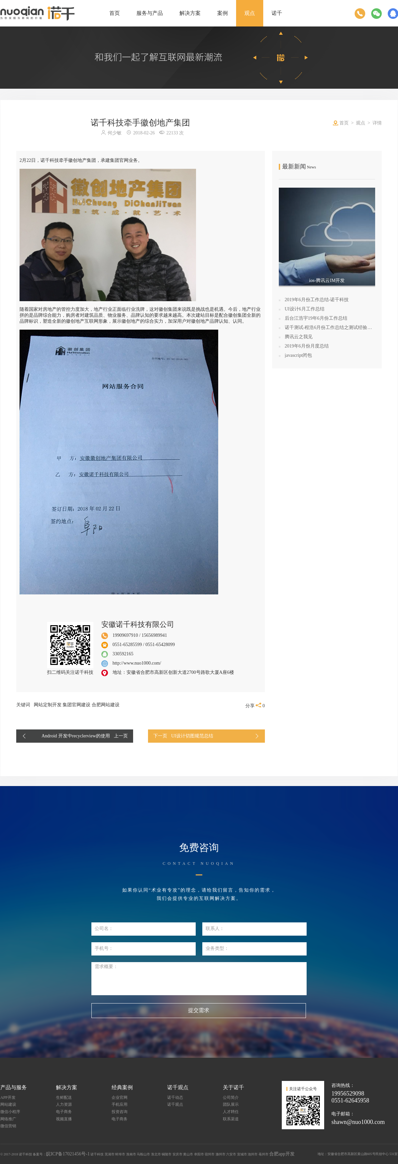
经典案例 (122, 1087)
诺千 (277, 13)
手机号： (104, 948)
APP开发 (8, 1097)
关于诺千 (233, 1087)
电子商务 (64, 1111)
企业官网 (119, 1097)
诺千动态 (175, 1097)
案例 (222, 13)
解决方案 (190, 13)
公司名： (104, 928)
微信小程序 (10, 1111)
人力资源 (64, 1104)
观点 (249, 13)
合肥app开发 (281, 1153)
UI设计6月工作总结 (304, 308)
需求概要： (106, 966)
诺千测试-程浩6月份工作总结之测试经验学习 (330, 327)
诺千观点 (177, 1087)
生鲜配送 (64, 1097)
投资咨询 (119, 1111)
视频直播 (64, 1119)
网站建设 (8, 1104)
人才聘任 (231, 1111)
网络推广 (8, 1119)
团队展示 (231, 1104)
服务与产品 (149, 13)
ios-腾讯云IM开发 (327, 280)
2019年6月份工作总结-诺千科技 (317, 299)
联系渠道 (231, 1119)
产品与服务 (13, 1087)
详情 (377, 122)
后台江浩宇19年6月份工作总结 (316, 318)
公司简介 (231, 1097)
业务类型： (217, 948)
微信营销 (8, 1126)
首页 (114, 13)
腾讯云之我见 (299, 336)
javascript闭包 (298, 355)
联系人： (215, 928)
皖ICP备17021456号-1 (67, 1153)
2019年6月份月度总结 (307, 346)
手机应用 (119, 1104)
